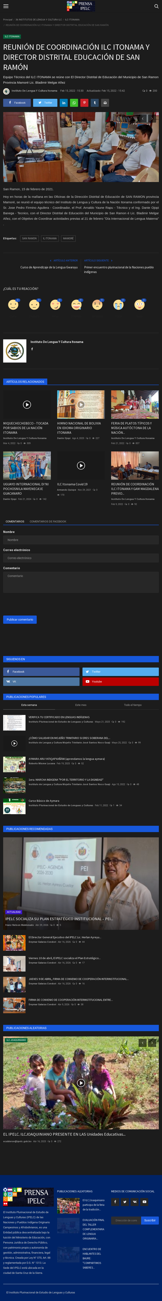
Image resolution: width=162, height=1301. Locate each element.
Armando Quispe (66, 490)
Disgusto (34, 316)
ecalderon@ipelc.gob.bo (17, 1141)
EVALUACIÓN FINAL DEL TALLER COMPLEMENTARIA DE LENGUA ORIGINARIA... (93, 1229)
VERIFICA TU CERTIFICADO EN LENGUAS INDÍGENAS (59, 717)
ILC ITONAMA (72, 19)
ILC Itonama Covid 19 (72, 484)
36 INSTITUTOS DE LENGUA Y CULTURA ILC (39, 19)
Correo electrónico (16, 550)
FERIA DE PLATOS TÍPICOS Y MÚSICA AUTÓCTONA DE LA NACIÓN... (131, 428)
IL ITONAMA (50, 238)
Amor (55, 316)
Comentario (11, 568)
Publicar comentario (20, 619)
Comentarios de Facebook (53, 521)
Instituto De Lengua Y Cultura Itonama (30, 91)
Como (13, 316)
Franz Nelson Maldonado (19, 925)
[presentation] (35, 604)
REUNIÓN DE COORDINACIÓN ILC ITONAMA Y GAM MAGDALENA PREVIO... (135, 488)
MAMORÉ (68, 238)
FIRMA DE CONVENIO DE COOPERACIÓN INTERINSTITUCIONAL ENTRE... (71, 1000)
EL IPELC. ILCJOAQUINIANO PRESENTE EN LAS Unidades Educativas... (64, 1134)
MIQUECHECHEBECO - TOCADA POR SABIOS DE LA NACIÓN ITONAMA (25, 428)
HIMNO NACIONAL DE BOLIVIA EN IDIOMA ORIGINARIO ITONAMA (79, 428)
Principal (7, 19)
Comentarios (16, 521)
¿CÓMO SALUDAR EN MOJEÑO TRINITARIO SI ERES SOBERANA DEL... (69, 738)
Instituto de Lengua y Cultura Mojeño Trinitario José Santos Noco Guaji (69, 742)
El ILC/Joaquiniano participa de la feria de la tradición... (94, 1204)
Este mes (80, 705)
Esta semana (29, 705)
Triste (118, 316)
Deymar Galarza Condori (42, 942)
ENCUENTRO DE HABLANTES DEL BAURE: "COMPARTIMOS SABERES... (92, 1258)
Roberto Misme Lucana (42, 763)
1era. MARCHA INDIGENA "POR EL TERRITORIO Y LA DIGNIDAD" (66, 780)
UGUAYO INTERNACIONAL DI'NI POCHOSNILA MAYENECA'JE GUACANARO (26, 488)
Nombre (9, 532)
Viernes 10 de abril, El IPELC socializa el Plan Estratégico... (65, 958)
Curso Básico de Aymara (44, 801)
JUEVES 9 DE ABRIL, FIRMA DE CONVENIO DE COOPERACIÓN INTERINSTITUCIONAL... (79, 979)
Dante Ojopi (63, 438)
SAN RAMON (29, 238)
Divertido (76, 316)
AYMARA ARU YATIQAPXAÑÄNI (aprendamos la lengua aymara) (67, 759)
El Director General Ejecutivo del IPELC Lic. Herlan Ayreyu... (65, 937)
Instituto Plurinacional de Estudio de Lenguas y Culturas (61, 721)
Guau (139, 316)
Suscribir (150, 1220)
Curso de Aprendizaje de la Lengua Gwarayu (49, 267)
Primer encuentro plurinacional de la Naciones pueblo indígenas (119, 269)
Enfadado (97, 316)
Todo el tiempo (133, 705)
